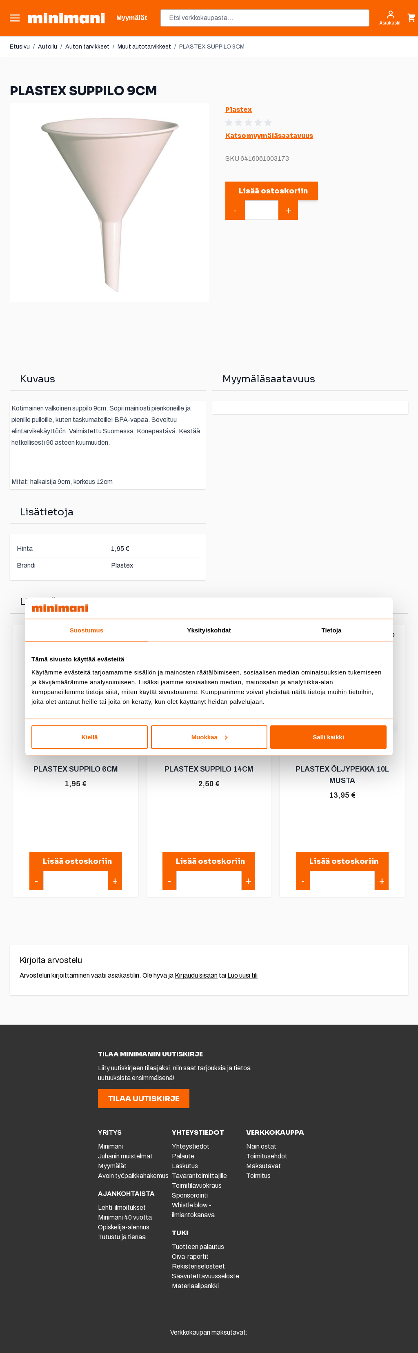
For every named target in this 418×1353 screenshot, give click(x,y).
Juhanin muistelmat (125, 1156)
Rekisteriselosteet (198, 1266)
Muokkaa (209, 736)
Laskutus (185, 1165)
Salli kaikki (328, 736)
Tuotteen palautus (198, 1246)
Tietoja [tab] (332, 630)
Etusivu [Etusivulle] (20, 47)
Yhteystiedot (190, 1146)
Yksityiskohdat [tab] (209, 630)
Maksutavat (263, 1165)
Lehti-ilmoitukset (122, 1207)
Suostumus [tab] (87, 630)
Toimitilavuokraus (197, 1185)
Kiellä (89, 736)
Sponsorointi (190, 1195)
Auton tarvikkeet (87, 47)
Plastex (238, 109)
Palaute (183, 1156)
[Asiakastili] (390, 18)
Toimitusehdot (266, 1156)
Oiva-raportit (190, 1256)
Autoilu (47, 47)
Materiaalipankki (195, 1285)
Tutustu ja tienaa (122, 1236)
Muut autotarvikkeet (144, 47)
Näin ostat (261, 1146)
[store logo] (66, 18)
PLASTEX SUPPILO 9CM (212, 47)
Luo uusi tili (242, 975)
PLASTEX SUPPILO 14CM (209, 769)
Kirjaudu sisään (196, 975)
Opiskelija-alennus (123, 1227)
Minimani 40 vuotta (125, 1217)
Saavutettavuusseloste (205, 1276)
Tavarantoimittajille (199, 1175)
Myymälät (112, 1165)
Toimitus (258, 1175)
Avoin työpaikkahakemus (133, 1175)
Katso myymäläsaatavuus (269, 135)
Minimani (110, 1146)
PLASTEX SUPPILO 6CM (75, 769)
